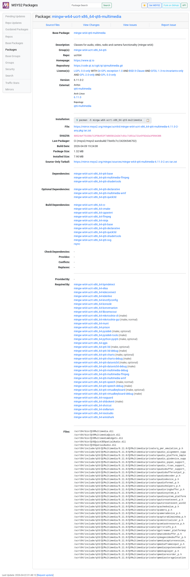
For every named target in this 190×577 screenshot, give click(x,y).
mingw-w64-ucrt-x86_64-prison (92, 327)
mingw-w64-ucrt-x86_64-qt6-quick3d (95, 197)
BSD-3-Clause (137, 70)
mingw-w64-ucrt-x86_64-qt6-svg (92, 239)
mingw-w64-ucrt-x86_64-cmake (92, 208)
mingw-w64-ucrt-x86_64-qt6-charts (94, 354)
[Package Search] (86, 5)
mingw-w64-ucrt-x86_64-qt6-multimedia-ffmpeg (101, 177)
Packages (11, 49)
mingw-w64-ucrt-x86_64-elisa (91, 288)
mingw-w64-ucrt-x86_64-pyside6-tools (96, 335)
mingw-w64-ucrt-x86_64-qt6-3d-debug (96, 350)
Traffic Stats (12, 82)
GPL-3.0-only (108, 74)
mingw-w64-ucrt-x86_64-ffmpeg (92, 216)
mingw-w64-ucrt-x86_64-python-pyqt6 (96, 339)
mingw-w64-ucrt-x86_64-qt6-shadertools (97, 181)
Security (10, 69)
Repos (9, 36)
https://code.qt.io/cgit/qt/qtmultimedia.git (98, 65)
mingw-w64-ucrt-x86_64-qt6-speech (94, 382)
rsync (77, 243)
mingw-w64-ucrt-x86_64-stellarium (94, 409)
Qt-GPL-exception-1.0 (110, 70)
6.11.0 (77, 97)
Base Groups (12, 56)
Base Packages (14, 43)
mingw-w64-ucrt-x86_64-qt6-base (93, 173)
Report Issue (168, 24)
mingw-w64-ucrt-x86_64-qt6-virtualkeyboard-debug (103, 393)
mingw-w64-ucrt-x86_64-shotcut (93, 405)
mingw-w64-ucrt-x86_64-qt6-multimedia (86, 16)
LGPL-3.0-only (82, 70)
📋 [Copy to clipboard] (147, 120)
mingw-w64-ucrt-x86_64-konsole (93, 303)
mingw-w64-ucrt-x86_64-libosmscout (95, 311)
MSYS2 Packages (20, 5)
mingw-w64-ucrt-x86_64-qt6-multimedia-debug (101, 370)
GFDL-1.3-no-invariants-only (167, 70)
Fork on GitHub (171, 5)
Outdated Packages (16, 29)
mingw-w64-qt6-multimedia (90, 32)
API (184, 5)
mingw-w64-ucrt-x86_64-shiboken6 (94, 401)
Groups (9, 62)
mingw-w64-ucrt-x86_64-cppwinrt (93, 212)
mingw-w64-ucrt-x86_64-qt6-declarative (97, 189)
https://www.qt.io (84, 60)
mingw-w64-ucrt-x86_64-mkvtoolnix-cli (96, 315)
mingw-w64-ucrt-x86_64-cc (89, 204)
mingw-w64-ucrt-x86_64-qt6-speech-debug (98, 385)
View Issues (130, 24)
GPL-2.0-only (87, 74)
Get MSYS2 (154, 5)
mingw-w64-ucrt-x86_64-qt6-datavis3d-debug (100, 366)
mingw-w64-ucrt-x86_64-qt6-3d (92, 346)
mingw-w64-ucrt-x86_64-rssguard (93, 397)
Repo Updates (13, 22)
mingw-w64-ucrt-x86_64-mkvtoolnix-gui (96, 319)
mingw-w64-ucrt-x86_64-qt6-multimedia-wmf (100, 193)
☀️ (144, 5)
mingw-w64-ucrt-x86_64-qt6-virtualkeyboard (99, 389)
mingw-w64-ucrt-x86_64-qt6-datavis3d (96, 362)
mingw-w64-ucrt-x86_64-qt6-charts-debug (98, 358)
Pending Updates (15, 16)
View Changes (91, 24)
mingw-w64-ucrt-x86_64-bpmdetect (94, 284)
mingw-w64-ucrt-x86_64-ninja (91, 220)
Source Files (53, 24)
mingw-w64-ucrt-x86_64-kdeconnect (95, 292)
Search (106, 5)
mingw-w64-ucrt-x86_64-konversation (96, 307)
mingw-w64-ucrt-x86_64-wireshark (94, 417)
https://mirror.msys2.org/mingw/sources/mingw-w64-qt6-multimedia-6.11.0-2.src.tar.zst (125, 161)
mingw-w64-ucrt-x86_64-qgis (90, 342)
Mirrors (9, 89)
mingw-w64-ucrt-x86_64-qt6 (90, 50)
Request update (45, 575)
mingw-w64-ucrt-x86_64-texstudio (93, 413)
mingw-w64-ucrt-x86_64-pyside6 (93, 331)
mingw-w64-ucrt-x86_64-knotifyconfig (96, 300)
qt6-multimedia (82, 88)
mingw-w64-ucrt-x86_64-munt (91, 323)
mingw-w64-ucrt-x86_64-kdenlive (93, 296)
